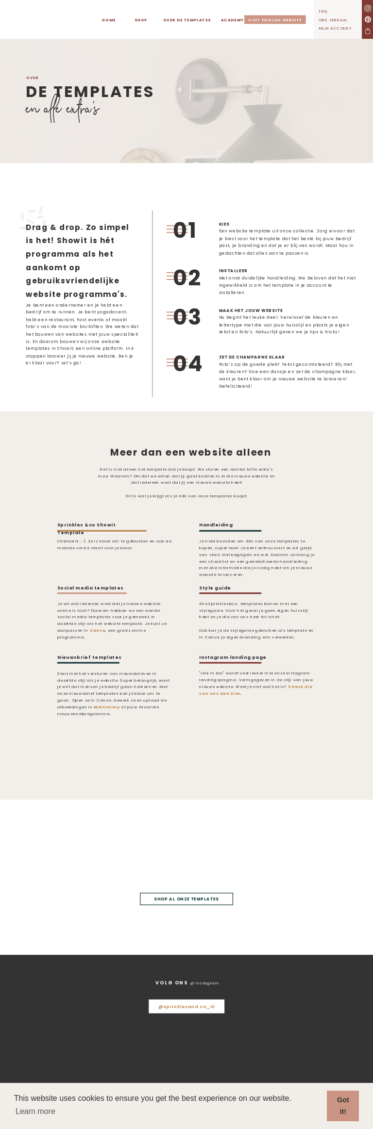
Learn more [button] (35, 1111)
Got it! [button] (343, 1105)
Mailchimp (107, 707)
